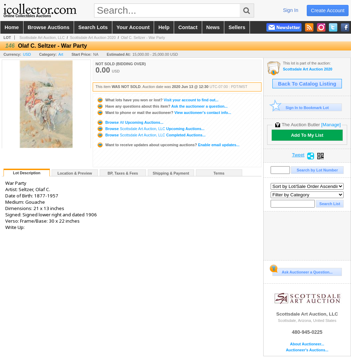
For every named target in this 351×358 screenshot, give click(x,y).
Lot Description (26, 173)
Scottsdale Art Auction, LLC (42, 37)
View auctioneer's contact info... (164, 112)
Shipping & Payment (171, 173)
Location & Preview (75, 173)
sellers (237, 27)
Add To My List (307, 135)
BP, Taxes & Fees (123, 173)
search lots (93, 27)
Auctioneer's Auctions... (307, 350)
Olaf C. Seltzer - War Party (143, 37)
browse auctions (48, 27)
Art (60, 54)
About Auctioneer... (307, 344)
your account (133, 27)
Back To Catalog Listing (307, 84)
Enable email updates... (168, 145)
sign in (290, 10)
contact (188, 27)
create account (328, 10)
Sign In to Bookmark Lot (300, 107)
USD (27, 54)
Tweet (298, 155)
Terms (218, 173)
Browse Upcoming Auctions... (130, 122)
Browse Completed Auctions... (151, 135)
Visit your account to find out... (157, 100)
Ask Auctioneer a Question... (302, 271)
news (213, 27)
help (164, 27)
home (12, 27)
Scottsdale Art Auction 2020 (92, 37)
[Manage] (331, 124)
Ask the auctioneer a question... (162, 106)
